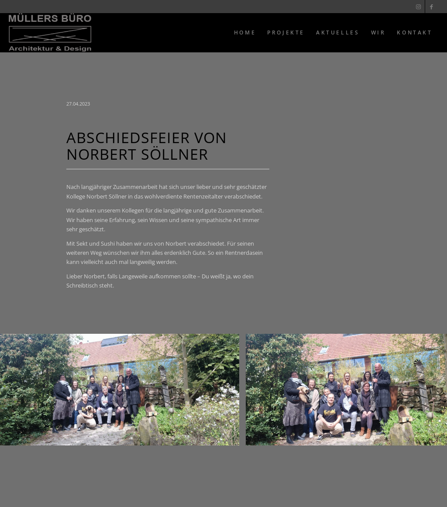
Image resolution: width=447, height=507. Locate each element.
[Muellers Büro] (50, 32)
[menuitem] (244, 32)
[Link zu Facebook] (431, 6)
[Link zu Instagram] (418, 6)
